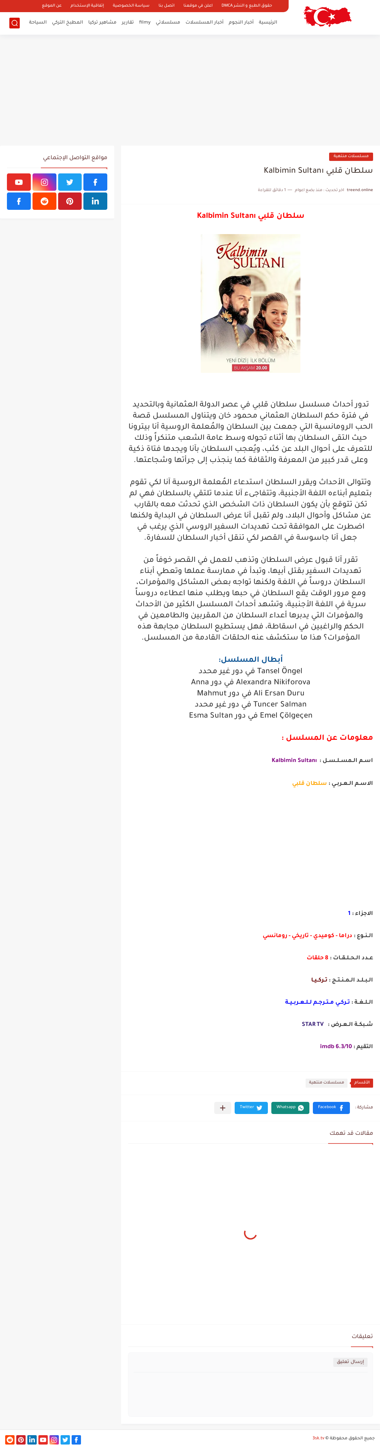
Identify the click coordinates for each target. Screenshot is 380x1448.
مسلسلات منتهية (351, 156)
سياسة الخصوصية (131, 6)
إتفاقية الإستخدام (87, 6)
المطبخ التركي (67, 22)
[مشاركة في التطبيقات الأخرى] (222, 1108)
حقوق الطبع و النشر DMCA (246, 6)
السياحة (38, 22)
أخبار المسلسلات (205, 22)
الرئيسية (268, 22)
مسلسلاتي (168, 22)
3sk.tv (318, 1438)
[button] (331, 1108)
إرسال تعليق (350, 1362)
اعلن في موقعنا (197, 6)
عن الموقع (52, 6)
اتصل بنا (166, 6)
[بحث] (14, 23)
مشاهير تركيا (102, 22)
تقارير (128, 22)
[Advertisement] (190, 90)
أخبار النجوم (241, 22)
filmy (145, 22)
